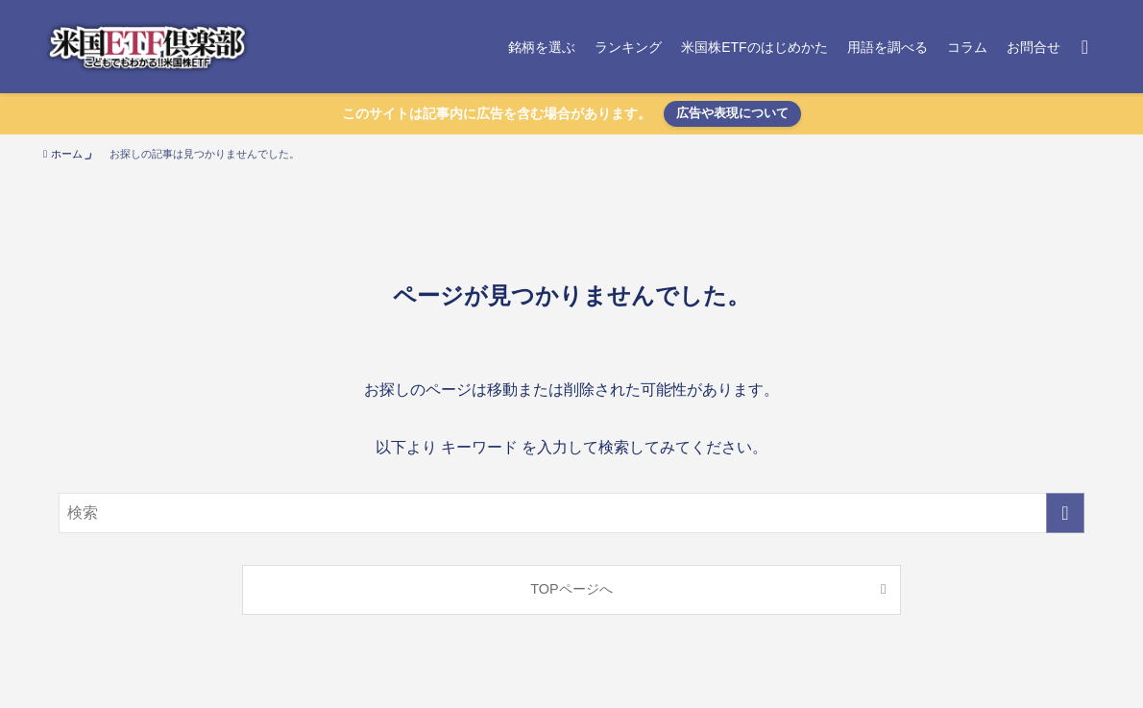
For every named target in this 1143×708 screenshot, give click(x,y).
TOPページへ (571, 589)
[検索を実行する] (1065, 513)
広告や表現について (732, 113)
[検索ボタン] (1085, 46)
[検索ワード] (571, 513)
